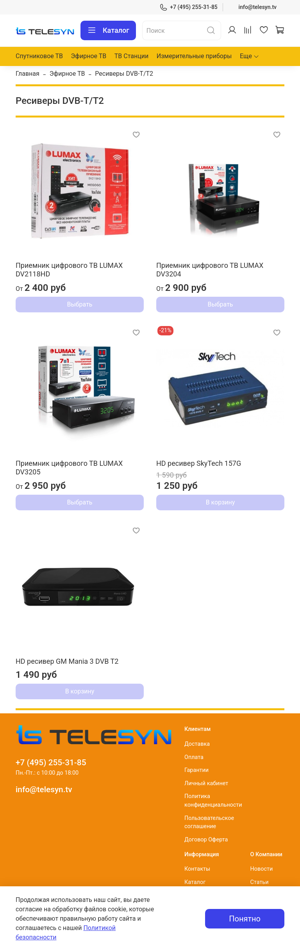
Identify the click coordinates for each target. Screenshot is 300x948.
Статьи (259, 882)
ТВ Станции (131, 56)
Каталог (108, 30)
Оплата (194, 757)
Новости (261, 869)
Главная (27, 73)
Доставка (197, 744)
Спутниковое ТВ (39, 56)
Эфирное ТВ (89, 56)
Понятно (245, 918)
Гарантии (196, 770)
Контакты (197, 869)
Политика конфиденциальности (213, 800)
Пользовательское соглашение (209, 822)
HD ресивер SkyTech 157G (198, 463)
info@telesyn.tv (258, 7)
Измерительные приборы (194, 56)
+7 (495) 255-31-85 (188, 7)
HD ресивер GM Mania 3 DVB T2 (67, 661)
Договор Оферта (206, 839)
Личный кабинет (206, 783)
